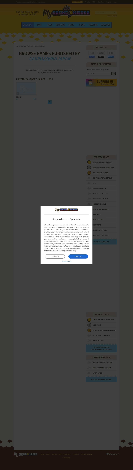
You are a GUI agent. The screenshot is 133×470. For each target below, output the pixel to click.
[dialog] (66, 235)
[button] (66, 261)
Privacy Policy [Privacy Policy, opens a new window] (71, 251)
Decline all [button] (55, 256)
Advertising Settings (58, 248)
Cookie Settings (60, 251)
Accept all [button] (78, 256)
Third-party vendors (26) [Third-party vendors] (64, 237)
